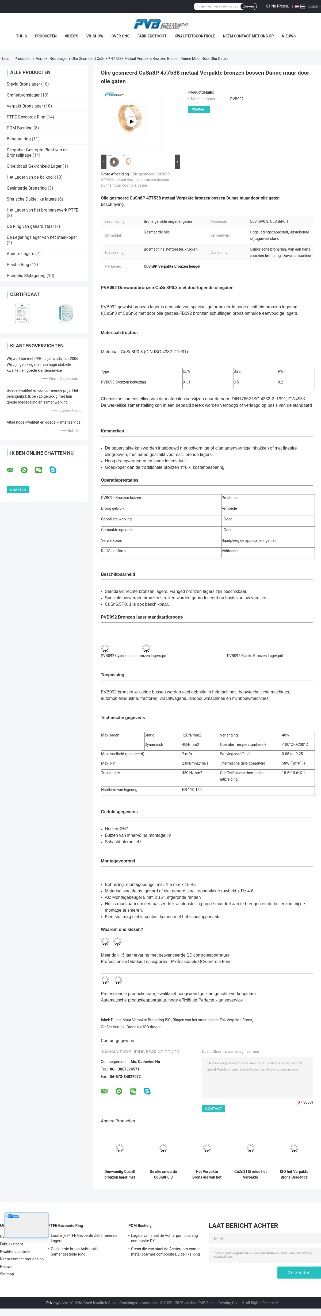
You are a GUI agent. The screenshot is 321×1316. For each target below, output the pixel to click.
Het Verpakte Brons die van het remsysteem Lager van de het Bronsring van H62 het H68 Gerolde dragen (207, 1174)
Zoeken (248, 6)
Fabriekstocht (152, 36)
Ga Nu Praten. (277, 6)
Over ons (120, 36)
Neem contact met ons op (248, 36)
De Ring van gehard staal (30, 226)
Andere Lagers (20, 253)
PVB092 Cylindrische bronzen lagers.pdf (134, 656)
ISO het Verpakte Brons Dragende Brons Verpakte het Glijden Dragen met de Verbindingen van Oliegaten (294, 1174)
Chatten (198, 109)
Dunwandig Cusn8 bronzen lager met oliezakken (119, 1174)
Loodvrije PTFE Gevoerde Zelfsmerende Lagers (84, 1238)
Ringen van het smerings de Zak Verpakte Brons (212, 1020)
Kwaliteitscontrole (195, 36)
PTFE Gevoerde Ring (26, 117)
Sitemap (7, 1274)
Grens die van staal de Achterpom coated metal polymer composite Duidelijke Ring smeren (166, 1252)
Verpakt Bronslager (52, 58)
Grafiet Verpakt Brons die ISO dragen (131, 1027)
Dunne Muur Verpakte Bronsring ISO (141, 1020)
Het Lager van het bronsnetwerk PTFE (42, 210)
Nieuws (289, 36)
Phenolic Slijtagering (26, 275)
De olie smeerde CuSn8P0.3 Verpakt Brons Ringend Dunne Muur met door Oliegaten (163, 1174)
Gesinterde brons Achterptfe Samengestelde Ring (74, 1251)
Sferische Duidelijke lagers (32, 199)
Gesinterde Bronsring (27, 188)
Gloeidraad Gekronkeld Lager (34, 166)
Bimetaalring (19, 138)
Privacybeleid (57, 1303)
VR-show (95, 36)
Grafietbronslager (23, 95)
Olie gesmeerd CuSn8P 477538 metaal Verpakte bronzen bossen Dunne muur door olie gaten (135, 179)
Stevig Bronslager (23, 84)
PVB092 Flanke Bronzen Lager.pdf (255, 656)
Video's (71, 36)
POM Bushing (20, 128)
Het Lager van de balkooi (30, 177)
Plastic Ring (18, 264)
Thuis (21, 36)
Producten (46, 36)
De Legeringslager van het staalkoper (42, 237)
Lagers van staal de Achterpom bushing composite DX (164, 1238)
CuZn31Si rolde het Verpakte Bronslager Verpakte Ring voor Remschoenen (250, 1174)
